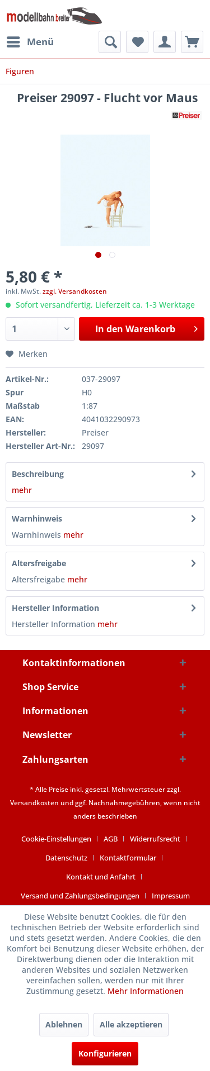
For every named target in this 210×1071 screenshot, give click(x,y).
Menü (30, 40)
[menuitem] (29, 42)
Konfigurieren (105, 1053)
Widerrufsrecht (155, 839)
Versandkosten (34, 802)
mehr (22, 490)
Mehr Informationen (146, 991)
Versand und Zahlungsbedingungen (80, 896)
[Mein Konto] (164, 42)
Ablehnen (63, 1024)
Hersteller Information (55, 608)
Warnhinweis (37, 518)
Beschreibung (38, 473)
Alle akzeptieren (131, 1024)
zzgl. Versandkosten (75, 291)
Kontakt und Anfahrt (101, 877)
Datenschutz (66, 858)
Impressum (171, 896)
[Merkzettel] (137, 42)
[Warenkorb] (192, 42)
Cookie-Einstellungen (56, 839)
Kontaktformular (128, 858)
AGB (111, 839)
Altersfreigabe (39, 563)
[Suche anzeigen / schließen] (110, 42)
